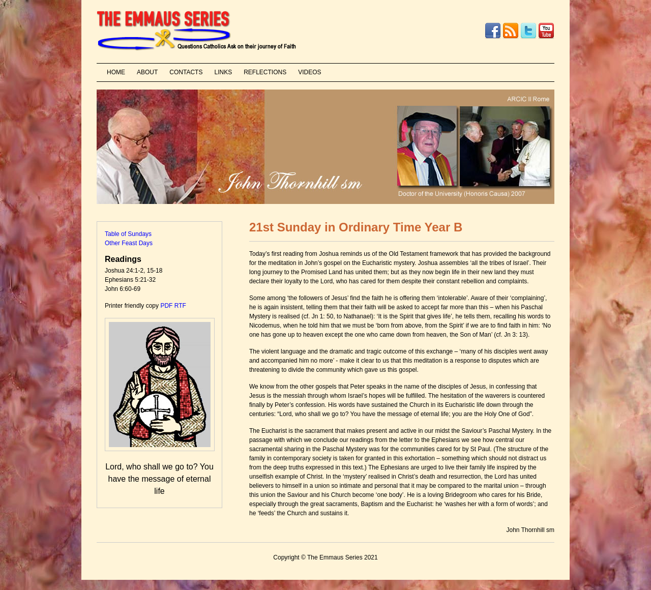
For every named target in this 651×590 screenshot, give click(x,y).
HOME (116, 72)
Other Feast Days (129, 243)
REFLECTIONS (265, 72)
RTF (180, 305)
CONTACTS (185, 72)
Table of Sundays (128, 234)
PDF (166, 305)
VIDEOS (309, 72)
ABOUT (147, 72)
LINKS (223, 72)
